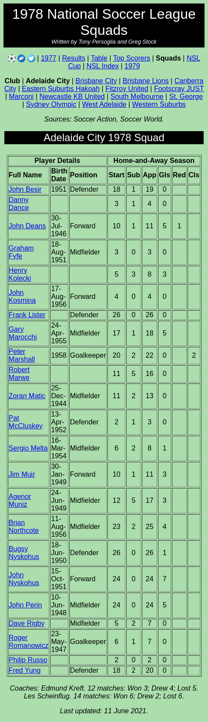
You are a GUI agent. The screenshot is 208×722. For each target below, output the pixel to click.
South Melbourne (137, 96)
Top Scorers (131, 58)
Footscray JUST (179, 88)
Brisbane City (96, 81)
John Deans (27, 226)
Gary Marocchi (23, 333)
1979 (132, 66)
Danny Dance (19, 203)
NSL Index (103, 66)
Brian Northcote (24, 526)
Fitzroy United (126, 88)
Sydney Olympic (51, 104)
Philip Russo (28, 660)
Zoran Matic (27, 396)
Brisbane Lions (146, 81)
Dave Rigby (27, 623)
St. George (186, 96)
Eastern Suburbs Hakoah (61, 88)
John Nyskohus (24, 578)
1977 (49, 58)
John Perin (25, 605)
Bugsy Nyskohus (24, 552)
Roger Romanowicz (29, 641)
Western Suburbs (158, 104)
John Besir (25, 189)
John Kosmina (22, 296)
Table (99, 58)
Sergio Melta (28, 448)
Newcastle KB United (71, 96)
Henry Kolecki (20, 274)
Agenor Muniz (20, 500)
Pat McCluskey (26, 422)
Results (73, 58)
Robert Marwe (19, 373)
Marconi (21, 96)
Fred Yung (25, 670)
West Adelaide (104, 104)
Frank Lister (27, 315)
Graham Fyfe (21, 252)
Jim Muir (22, 474)
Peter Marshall (22, 355)
